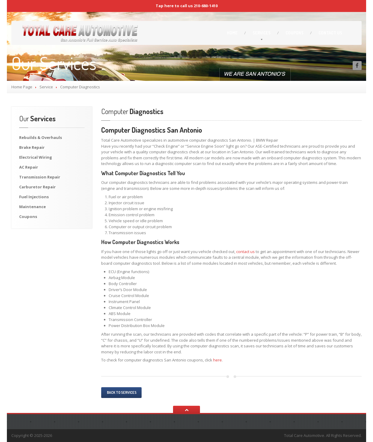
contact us (245, 251)
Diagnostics (132, 111)
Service (46, 87)
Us (330, 32)
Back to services (121, 392)
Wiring (35, 157)
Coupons (295, 32)
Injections (34, 196)
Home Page (21, 87)
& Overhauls (40, 137)
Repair (32, 147)
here (217, 360)
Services (262, 32)
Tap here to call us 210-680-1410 (187, 5)
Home (232, 32)
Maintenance (32, 206)
